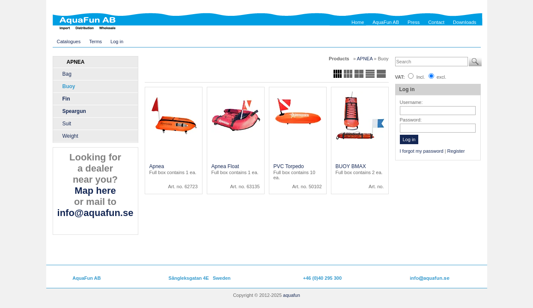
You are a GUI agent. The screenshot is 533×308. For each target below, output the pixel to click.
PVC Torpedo (289, 166)
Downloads (464, 22)
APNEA (365, 58)
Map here (95, 190)
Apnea (156, 166)
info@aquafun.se (95, 212)
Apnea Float (225, 166)
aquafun (291, 295)
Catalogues (69, 41)
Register (456, 151)
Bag (67, 74)
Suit (67, 124)
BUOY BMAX (351, 166)
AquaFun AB (385, 22)
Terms (95, 41)
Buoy (69, 86)
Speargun (74, 111)
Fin (66, 99)
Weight (70, 136)
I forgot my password (422, 151)
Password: (411, 119)
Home (357, 22)
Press (414, 22)
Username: (411, 102)
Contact (436, 22)
